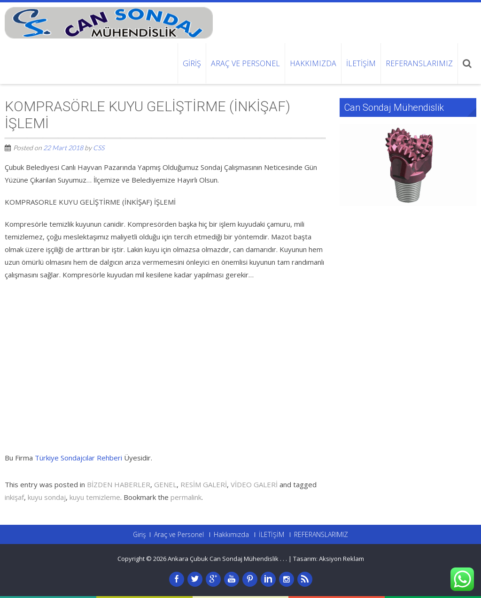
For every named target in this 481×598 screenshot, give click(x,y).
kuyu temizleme (95, 497)
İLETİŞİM (361, 63)
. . (285, 558)
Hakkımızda (313, 63)
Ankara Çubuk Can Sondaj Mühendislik (224, 558)
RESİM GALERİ (203, 484)
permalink (186, 497)
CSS (98, 148)
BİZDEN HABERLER (118, 484)
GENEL (165, 484)
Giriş (192, 63)
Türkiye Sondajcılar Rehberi (78, 457)
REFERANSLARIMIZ (419, 63)
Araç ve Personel (245, 63)
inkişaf (14, 497)
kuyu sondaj (47, 497)
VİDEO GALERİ (254, 484)
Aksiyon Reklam (341, 558)
